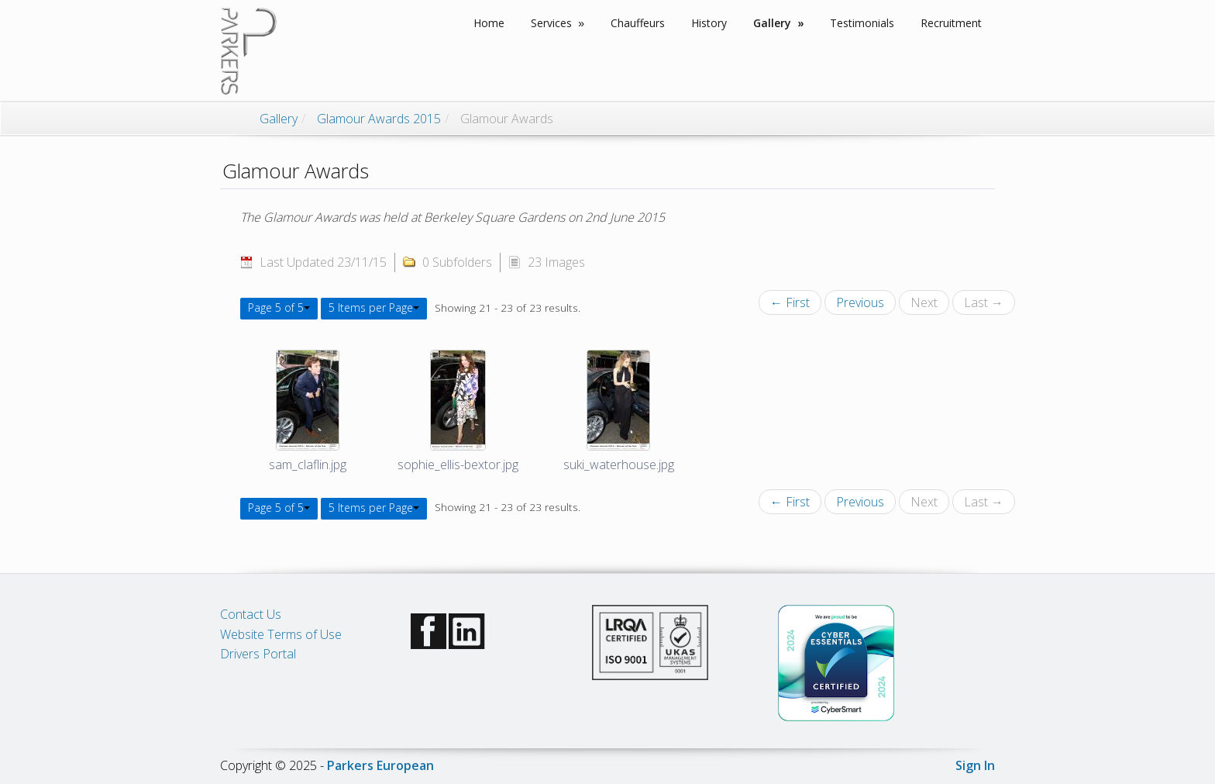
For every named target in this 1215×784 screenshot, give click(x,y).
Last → (983, 302)
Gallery (279, 118)
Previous (860, 302)
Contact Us (250, 614)
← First (790, 302)
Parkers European (380, 765)
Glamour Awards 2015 (379, 118)
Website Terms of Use (281, 634)
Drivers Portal (258, 653)
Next (924, 302)
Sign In (975, 765)
